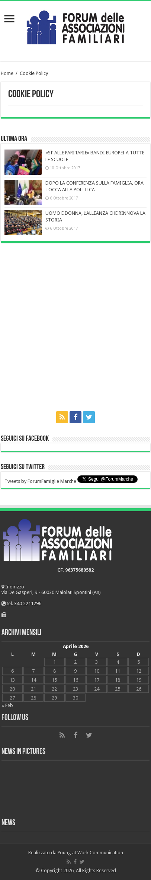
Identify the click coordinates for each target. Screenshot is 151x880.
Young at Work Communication (90, 852)
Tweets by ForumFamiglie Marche (40, 481)
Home (7, 73)
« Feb (7, 705)
